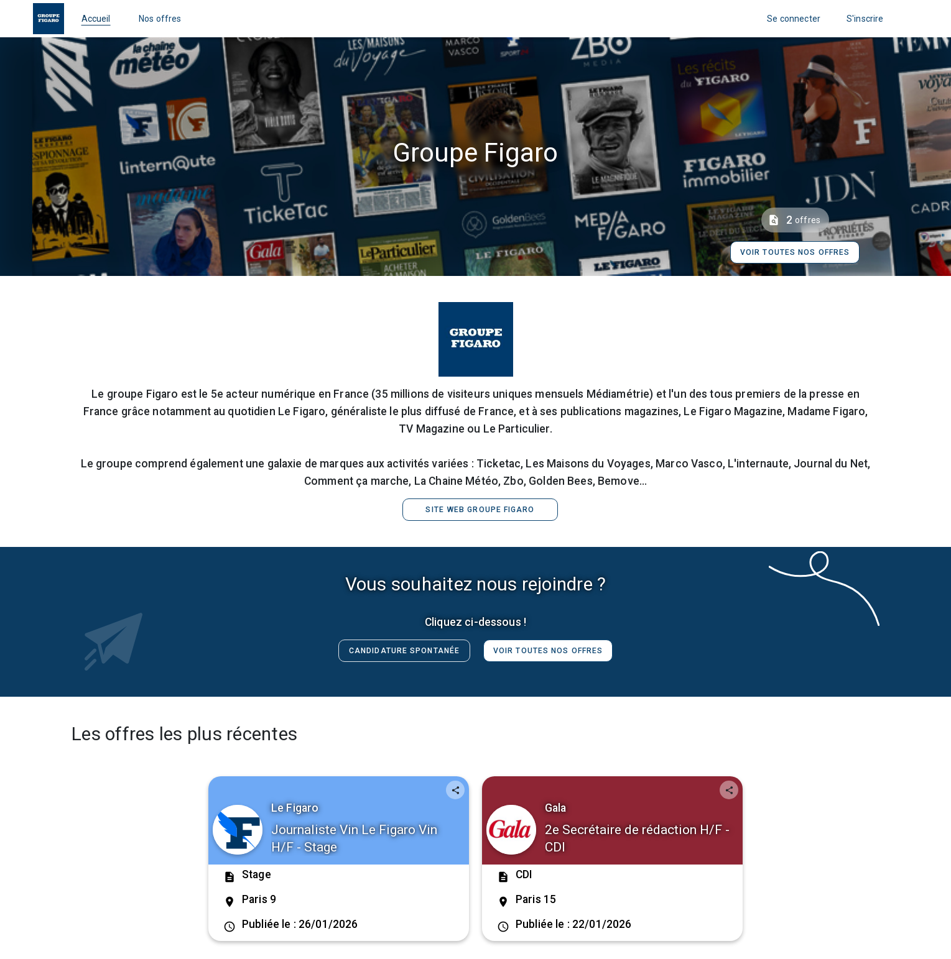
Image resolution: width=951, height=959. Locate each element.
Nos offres (160, 19)
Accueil (96, 19)
